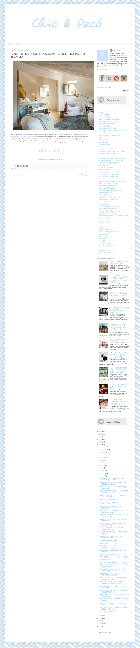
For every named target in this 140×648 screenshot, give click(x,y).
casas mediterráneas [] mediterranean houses (112, 130)
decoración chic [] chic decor (107, 153)
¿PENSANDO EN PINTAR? (108, 540)
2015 (100, 615)
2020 (100, 434)
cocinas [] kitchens (104, 140)
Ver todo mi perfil (102, 69)
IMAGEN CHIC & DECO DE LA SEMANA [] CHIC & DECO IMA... (113, 578)
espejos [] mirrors (104, 179)
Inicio (9, 43)
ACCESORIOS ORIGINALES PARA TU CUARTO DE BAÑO (112, 528)
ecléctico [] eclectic (104, 169)
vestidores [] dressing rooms (107, 250)
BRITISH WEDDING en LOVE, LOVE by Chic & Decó (119, 262)
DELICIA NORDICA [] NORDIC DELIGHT (112, 554)
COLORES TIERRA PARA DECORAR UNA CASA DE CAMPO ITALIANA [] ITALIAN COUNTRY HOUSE (118, 326)
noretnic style (103, 227)
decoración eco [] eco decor (107, 156)
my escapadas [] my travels (107, 225)
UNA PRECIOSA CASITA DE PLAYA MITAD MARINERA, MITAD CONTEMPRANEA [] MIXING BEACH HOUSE (118, 370)
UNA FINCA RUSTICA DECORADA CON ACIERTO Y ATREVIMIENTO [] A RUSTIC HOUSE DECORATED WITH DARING (119, 279)
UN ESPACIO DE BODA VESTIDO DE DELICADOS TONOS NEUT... (111, 546)
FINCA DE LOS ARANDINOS (109, 499)
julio (102, 460)
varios (100, 248)
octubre (103, 452)
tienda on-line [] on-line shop (107, 245)
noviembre (104, 449)
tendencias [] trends (104, 243)
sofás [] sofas (103, 238)
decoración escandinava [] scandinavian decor (112, 158)
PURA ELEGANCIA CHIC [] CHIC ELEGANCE (114, 562)
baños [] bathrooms (104, 114)
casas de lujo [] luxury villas (107, 123)
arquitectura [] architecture (106, 110)
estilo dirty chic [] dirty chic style (108, 183)
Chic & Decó (116, 50)
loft (99, 220)
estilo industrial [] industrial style (108, 186)
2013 (100, 621)
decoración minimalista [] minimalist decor (111, 160)
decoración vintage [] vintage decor (109, 163)
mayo (102, 465)
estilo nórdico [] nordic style (107, 188)
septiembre (104, 455)
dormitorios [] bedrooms (106, 167)
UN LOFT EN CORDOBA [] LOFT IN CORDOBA (114, 557)
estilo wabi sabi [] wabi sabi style (108, 199)
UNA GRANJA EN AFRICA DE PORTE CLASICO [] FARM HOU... (111, 537)
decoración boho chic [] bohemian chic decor (112, 151)
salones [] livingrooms (105, 236)
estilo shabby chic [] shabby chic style (110, 197)
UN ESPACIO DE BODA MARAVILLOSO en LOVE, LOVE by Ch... (113, 608)
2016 (100, 444)
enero (102, 476)
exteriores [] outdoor (105, 202)
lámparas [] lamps (104, 222)
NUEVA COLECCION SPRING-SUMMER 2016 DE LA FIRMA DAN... (114, 511)
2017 (100, 442)
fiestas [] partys (103, 204)
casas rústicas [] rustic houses (108, 133)
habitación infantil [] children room (109, 206)
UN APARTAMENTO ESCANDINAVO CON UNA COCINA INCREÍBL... (114, 491)
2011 (100, 626)
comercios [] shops (104, 144)
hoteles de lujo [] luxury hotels (107, 213)
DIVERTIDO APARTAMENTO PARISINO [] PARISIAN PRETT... (113, 524)
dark (100, 146)
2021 (100, 431)
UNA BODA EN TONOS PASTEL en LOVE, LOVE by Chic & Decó (113, 483)
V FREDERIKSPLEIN (106, 559)
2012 (100, 623)
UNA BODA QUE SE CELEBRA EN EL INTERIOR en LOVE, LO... (111, 574)
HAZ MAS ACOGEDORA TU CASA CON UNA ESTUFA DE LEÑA (118, 386)
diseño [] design (103, 165)
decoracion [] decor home (106, 149)
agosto (103, 457)
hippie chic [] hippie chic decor (108, 209)
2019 (100, 437)
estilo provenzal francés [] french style (110, 190)
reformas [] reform (104, 234)
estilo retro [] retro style (105, 192)
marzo (103, 470)
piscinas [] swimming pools (107, 229)
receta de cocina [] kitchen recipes (109, 232)
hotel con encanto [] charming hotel (109, 211)
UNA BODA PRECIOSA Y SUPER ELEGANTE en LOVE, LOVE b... (114, 515)
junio (102, 462)
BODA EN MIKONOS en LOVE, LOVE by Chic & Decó (119, 340)
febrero (103, 473)
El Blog (16, 43)
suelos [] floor (103, 241)
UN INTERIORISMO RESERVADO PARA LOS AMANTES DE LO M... (114, 565)
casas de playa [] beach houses (108, 126)
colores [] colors (103, 142)
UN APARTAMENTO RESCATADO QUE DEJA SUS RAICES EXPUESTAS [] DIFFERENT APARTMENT (119, 402)
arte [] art (101, 112)
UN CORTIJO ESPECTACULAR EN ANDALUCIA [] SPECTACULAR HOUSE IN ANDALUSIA (119, 310)
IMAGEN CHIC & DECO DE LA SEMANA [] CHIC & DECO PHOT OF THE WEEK (119, 354)
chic (100, 137)
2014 (100, 618)
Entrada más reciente (17, 175)
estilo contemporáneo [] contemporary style (111, 181)
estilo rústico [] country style (107, 195)
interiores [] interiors (105, 218)
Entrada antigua (83, 175)
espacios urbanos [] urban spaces (109, 176)
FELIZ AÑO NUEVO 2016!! (108, 612)
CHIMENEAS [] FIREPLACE (108, 543)
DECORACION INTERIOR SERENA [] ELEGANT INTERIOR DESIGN (111, 582)
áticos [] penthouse (104, 252)
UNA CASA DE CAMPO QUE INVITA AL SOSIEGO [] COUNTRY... (112, 570)
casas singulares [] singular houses (109, 135)
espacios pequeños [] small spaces (109, 174)
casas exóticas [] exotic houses (108, 128)
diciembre (104, 447)
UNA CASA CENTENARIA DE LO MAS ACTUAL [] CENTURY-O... (112, 479)
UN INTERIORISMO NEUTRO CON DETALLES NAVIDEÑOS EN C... (114, 591)
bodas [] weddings (104, 117)
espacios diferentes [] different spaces (110, 172)
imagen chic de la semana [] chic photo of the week (40, 169)
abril (102, 468)
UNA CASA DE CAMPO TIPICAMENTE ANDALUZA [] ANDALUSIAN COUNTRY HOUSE (118, 295)
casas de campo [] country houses (109, 121)
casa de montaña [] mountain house (109, 119)
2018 (100, 439)
